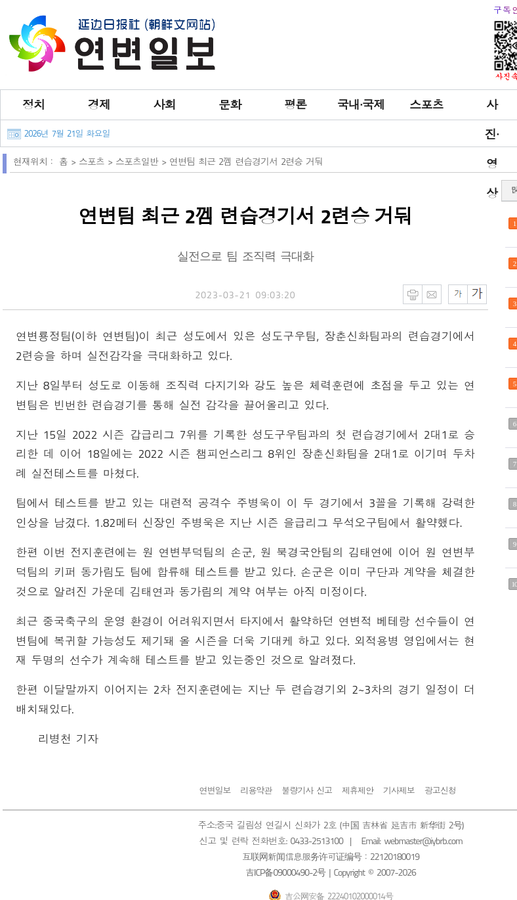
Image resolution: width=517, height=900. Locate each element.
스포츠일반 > (142, 161)
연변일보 (214, 790)
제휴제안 (357, 790)
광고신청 (440, 790)
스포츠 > (97, 161)
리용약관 (256, 790)
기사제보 (399, 790)
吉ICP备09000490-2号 (285, 872)
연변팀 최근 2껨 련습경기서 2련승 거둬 (246, 161)
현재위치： (34, 161)
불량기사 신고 (306, 790)
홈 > (69, 161)
